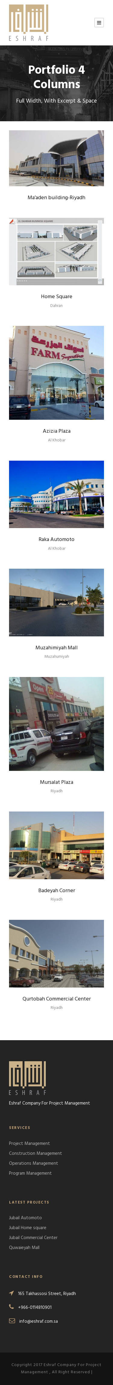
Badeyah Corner (56, 890)
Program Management (30, 1173)
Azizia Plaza (57, 431)
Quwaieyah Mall (24, 1247)
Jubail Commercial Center (33, 1237)
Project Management (29, 1143)
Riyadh (57, 791)
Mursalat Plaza (56, 782)
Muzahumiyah (56, 656)
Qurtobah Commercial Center (57, 999)
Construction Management (35, 1153)
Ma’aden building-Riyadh (56, 197)
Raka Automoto (56, 539)
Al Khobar (56, 440)
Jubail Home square (27, 1228)
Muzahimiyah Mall (57, 648)
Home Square (56, 296)
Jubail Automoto (25, 1218)
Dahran (56, 305)
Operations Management (33, 1163)
